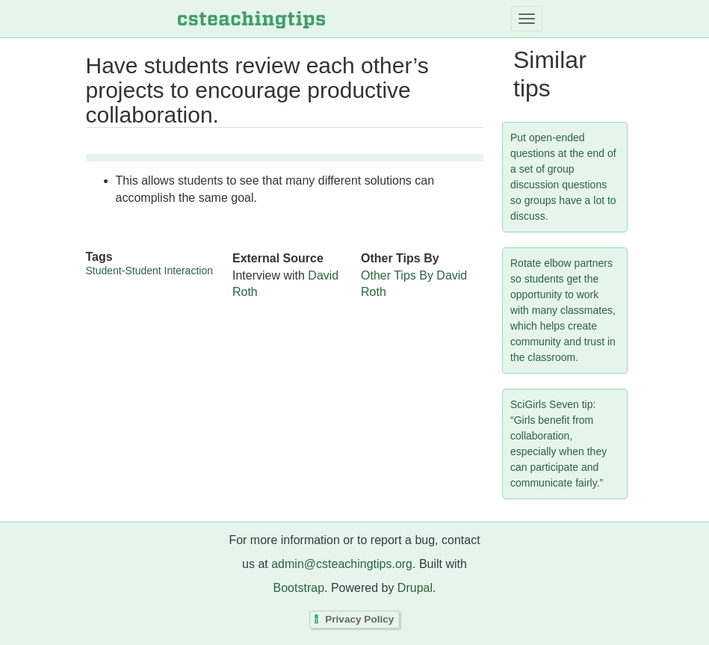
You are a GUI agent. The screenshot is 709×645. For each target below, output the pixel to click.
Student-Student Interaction (149, 271)
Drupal (415, 587)
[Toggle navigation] (526, 18)
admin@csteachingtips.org (341, 564)
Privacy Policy (359, 620)
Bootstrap (298, 587)
